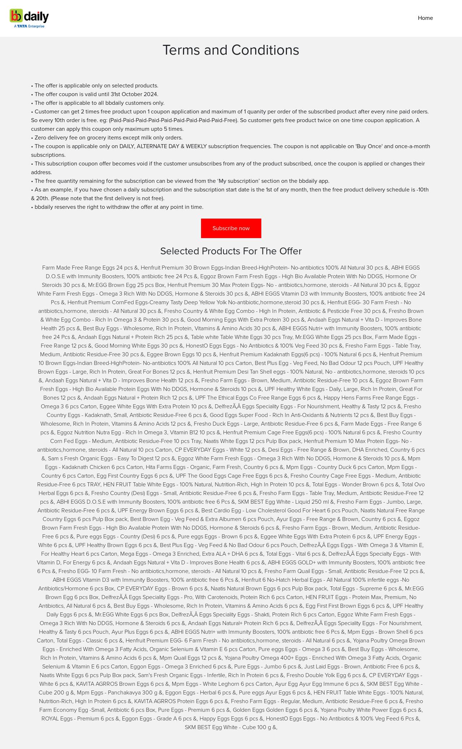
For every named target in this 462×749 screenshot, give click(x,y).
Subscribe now (231, 228)
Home (425, 18)
